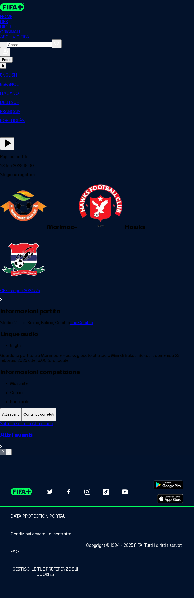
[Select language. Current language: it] (3, 66)
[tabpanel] (97, 438)
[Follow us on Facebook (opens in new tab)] (68, 491)
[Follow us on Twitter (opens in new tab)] (50, 491)
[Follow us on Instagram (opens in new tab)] (87, 491)
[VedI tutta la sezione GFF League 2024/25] (97, 295)
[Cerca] (57, 43)
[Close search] (3, 45)
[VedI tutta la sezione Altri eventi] (97, 440)
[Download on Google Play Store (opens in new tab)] (168, 484)
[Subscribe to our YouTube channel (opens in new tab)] (124, 491)
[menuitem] (97, 75)
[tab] (10, 414)
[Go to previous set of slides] (3, 452)
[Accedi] (5, 52)
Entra (6, 59)
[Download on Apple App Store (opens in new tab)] (170, 498)
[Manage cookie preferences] (45, 572)
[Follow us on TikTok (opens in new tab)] (106, 491)
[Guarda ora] (7, 143)
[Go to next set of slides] (9, 452)
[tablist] (97, 414)
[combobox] (29, 44)
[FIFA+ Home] (12, 7)
